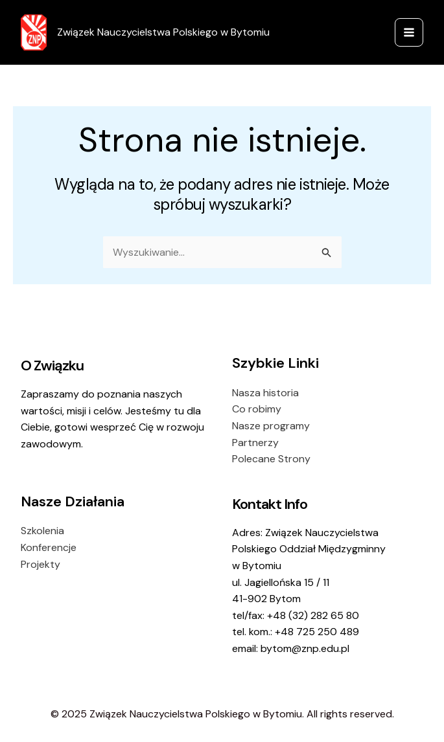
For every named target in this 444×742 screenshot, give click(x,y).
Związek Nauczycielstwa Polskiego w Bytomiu (163, 32)
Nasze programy (271, 426)
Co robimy (256, 409)
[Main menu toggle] (409, 32)
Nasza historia (265, 392)
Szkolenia (42, 530)
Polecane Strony (271, 459)
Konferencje (48, 547)
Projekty (40, 564)
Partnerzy (255, 442)
